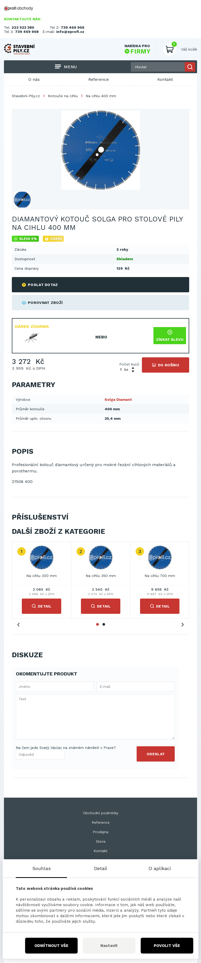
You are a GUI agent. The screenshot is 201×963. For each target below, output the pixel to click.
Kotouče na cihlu (63, 96)
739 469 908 (27, 31)
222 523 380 (23, 27)
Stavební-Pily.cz (26, 96)
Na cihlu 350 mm (101, 576)
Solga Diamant (118, 399)
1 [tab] (97, 624)
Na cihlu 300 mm (41, 576)
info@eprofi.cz (70, 31)
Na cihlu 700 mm (160, 576)
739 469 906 (72, 27)
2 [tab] (103, 624)
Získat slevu (169, 336)
